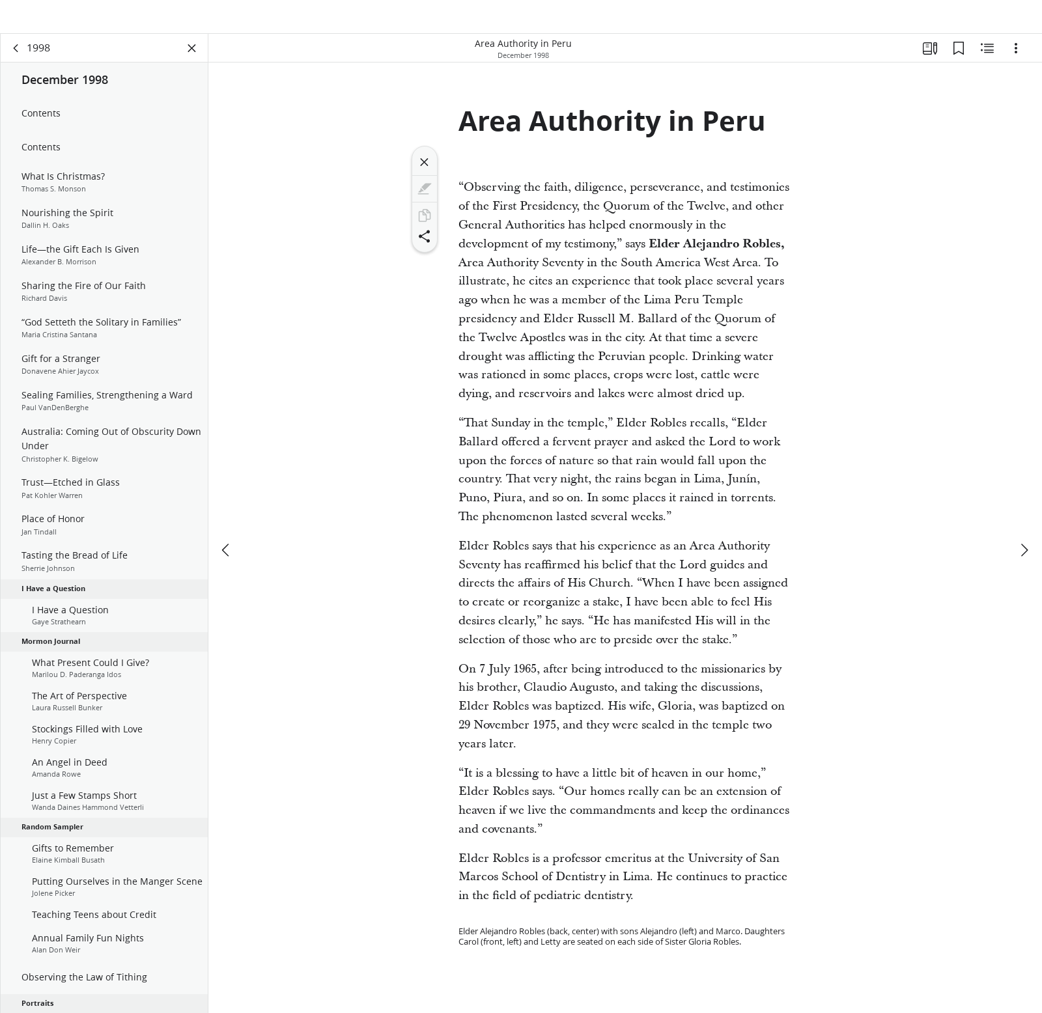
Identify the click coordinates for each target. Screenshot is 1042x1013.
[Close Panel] (192, 62)
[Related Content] (987, 62)
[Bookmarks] (959, 62)
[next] (1024, 519)
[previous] (227, 519)
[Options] (1016, 62)
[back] (16, 62)
